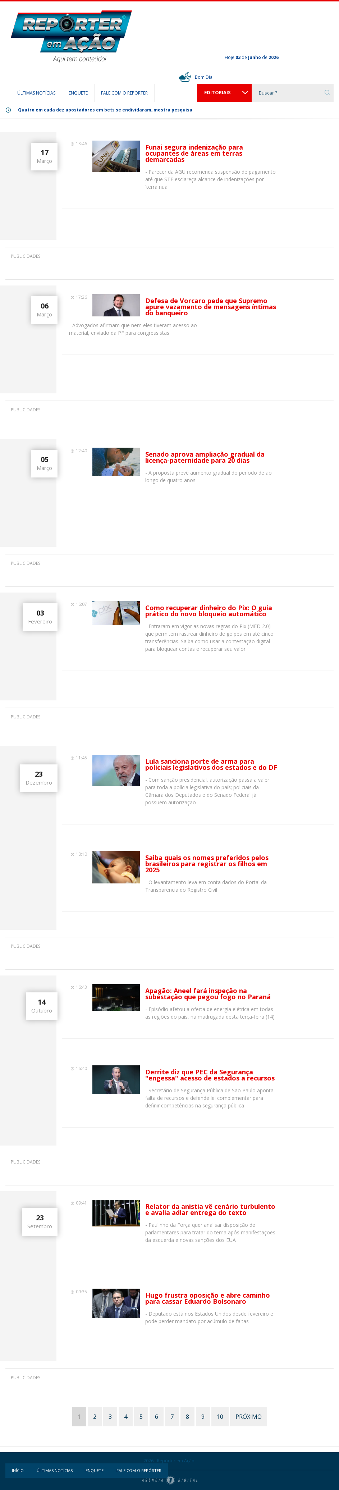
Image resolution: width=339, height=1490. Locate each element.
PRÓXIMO (248, 1417)
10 (220, 1417)
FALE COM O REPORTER (124, 93)
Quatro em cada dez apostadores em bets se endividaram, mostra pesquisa (105, 110)
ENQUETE (78, 93)
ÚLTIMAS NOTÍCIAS (36, 93)
